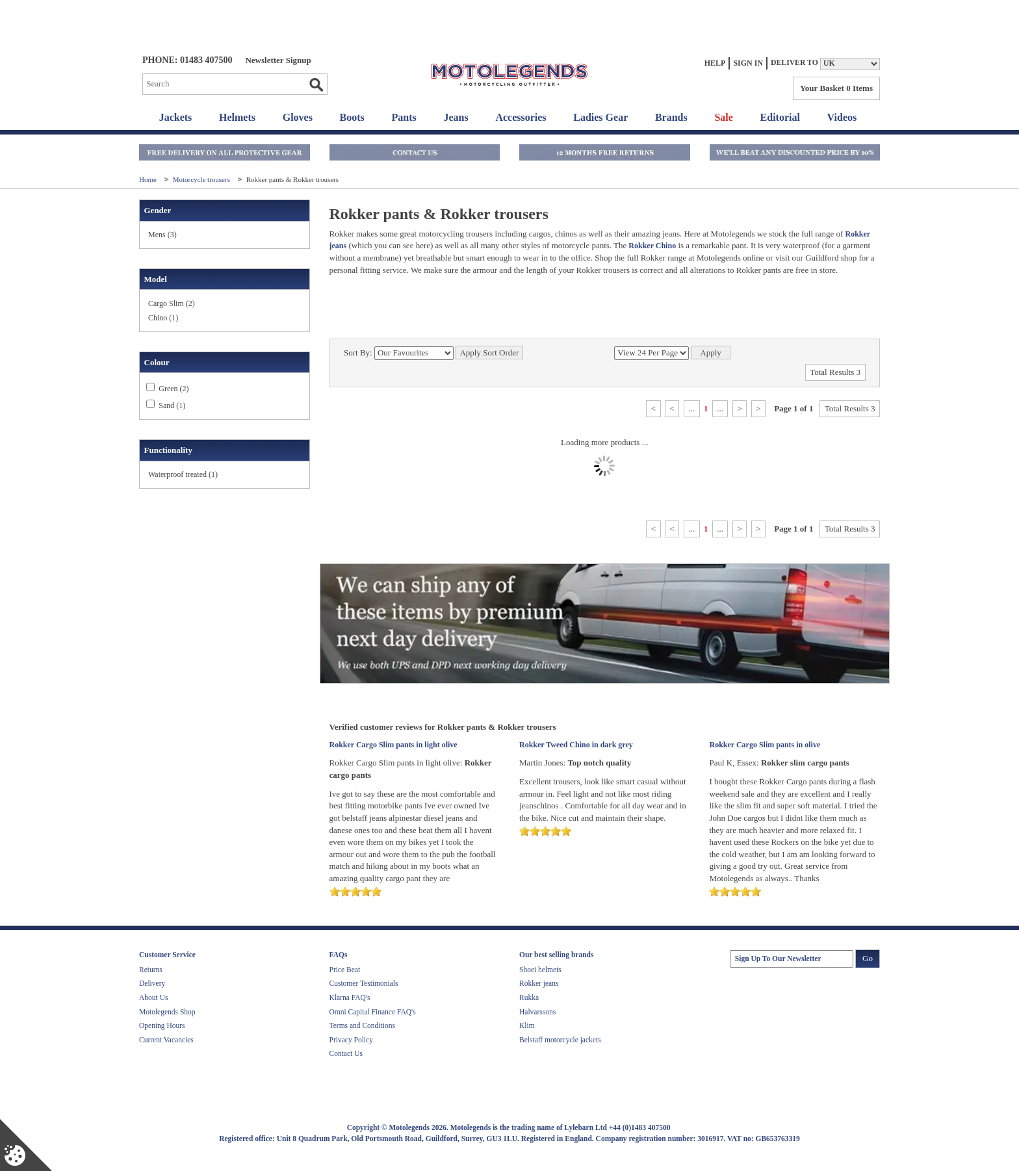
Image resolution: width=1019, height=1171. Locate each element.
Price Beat (345, 969)
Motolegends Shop (167, 1012)
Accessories (520, 117)
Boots (352, 117)
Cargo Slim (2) (171, 303)
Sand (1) (172, 405)
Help (715, 63)
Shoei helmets (540, 969)
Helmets (237, 117)
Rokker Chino (651, 245)
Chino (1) (163, 317)
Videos (842, 117)
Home (149, 179)
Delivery (152, 983)
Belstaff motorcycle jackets (560, 1040)
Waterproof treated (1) (183, 474)
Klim (527, 1025)
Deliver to (794, 62)
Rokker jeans (538, 983)
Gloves (298, 117)
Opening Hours (162, 1025)
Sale (723, 117)
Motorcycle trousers (202, 179)
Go (316, 84)
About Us (153, 997)
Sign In (748, 63)
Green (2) (173, 388)
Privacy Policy (351, 1040)
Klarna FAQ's (349, 997)
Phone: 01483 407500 (187, 60)
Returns (150, 969)
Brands (671, 117)
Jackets (175, 117)
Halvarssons (537, 1012)
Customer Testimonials (363, 983)
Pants (404, 117)
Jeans (455, 117)
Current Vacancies (166, 1040)
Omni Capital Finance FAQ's (372, 1012)
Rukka (529, 997)
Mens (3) (162, 234)
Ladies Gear (600, 117)
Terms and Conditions (362, 1025)
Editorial (780, 117)
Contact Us (346, 1053)
